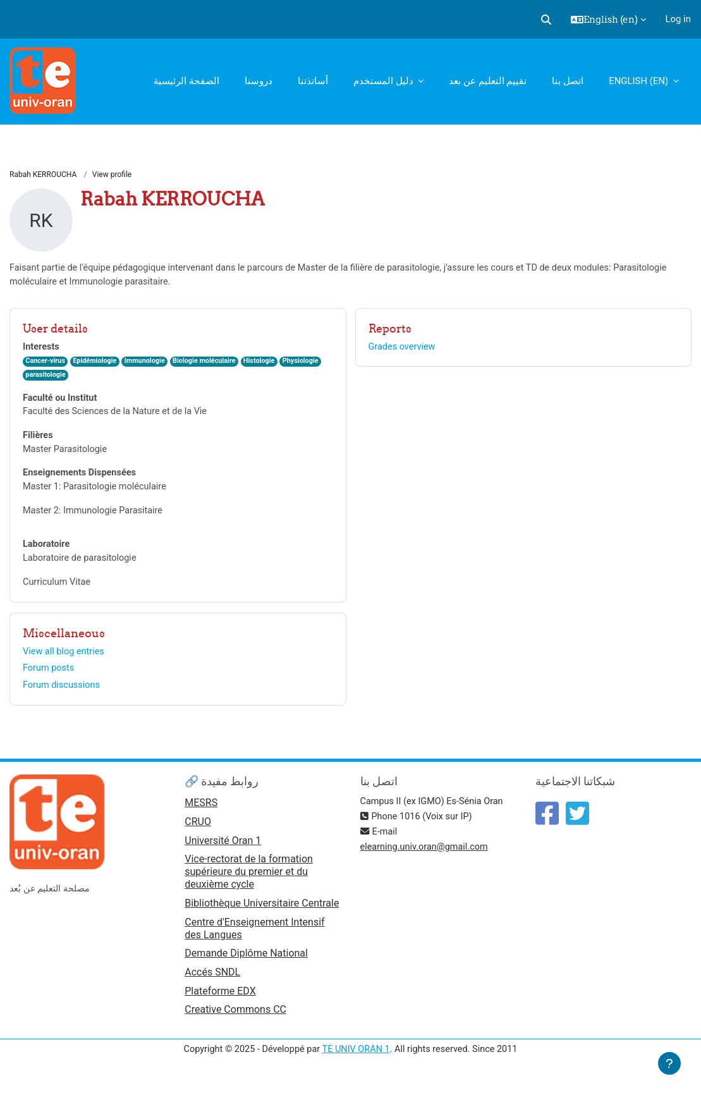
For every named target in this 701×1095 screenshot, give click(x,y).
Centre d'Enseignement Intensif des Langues (254, 939)
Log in (678, 19)
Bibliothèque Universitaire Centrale (262, 914)
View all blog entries (65, 659)
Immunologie (148, 363)
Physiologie (310, 363)
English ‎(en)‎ (640, 81)
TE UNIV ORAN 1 (356, 1062)
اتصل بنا (567, 81)
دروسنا (258, 81)
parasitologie (46, 378)
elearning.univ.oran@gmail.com (426, 856)
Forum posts (49, 676)
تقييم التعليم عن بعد (488, 81)
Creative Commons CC (235, 1022)
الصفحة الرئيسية (186, 81)
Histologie (267, 363)
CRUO (198, 832)
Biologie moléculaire (210, 363)
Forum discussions (62, 693)
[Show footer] (669, 1063)
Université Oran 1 (223, 851)
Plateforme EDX (220, 1003)
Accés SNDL (212, 983)
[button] (546, 19)
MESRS (201, 813)
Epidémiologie (97, 363)
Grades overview (403, 348)
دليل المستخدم (384, 81)
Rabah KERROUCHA (42, 175)
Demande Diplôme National (246, 964)
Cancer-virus (45, 363)
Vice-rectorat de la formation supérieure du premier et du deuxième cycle (249, 882)
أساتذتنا (313, 81)
